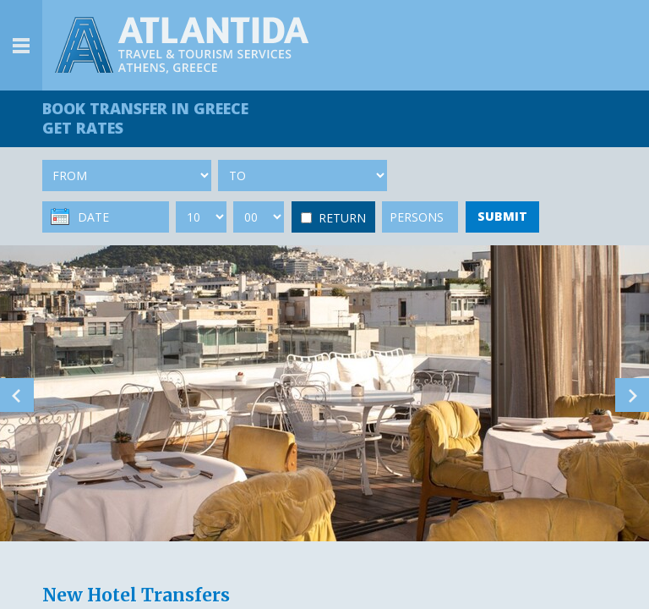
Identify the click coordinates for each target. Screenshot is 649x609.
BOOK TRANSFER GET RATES (145, 118)
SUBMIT (502, 216)
